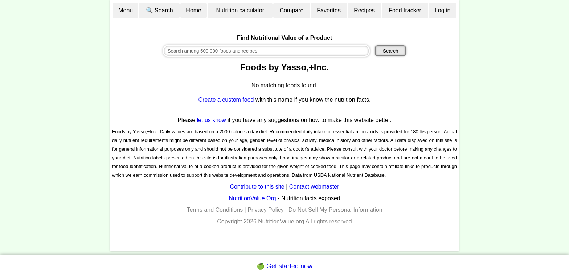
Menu (125, 10)
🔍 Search (159, 10)
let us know (211, 120)
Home (193, 10)
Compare (292, 10)
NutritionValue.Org (252, 198)
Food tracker (405, 10)
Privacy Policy (265, 210)
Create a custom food (226, 100)
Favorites (329, 10)
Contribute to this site (257, 187)
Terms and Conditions (215, 210)
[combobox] (266, 51)
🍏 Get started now (284, 266)
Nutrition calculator (240, 10)
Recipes (364, 10)
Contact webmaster (314, 187)
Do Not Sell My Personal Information (335, 210)
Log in (443, 10)
